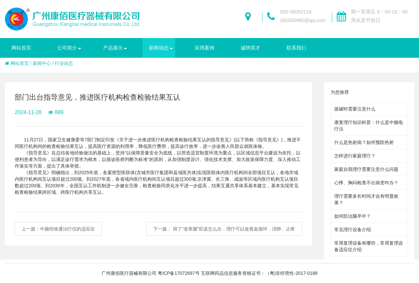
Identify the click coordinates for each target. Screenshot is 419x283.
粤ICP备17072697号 (179, 273)
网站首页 (21, 48)
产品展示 (113, 48)
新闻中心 (42, 63)
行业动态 (64, 63)
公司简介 (67, 48)
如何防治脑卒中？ (352, 216)
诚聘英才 (250, 48)
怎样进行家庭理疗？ (354, 155)
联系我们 (296, 48)
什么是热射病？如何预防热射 (364, 142)
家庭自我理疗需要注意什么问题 (366, 169)
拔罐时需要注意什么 (354, 108)
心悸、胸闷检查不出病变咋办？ (366, 182)
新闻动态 (159, 48)
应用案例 (204, 48)
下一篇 (224, 229)
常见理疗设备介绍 (352, 229)
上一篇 (58, 229)
